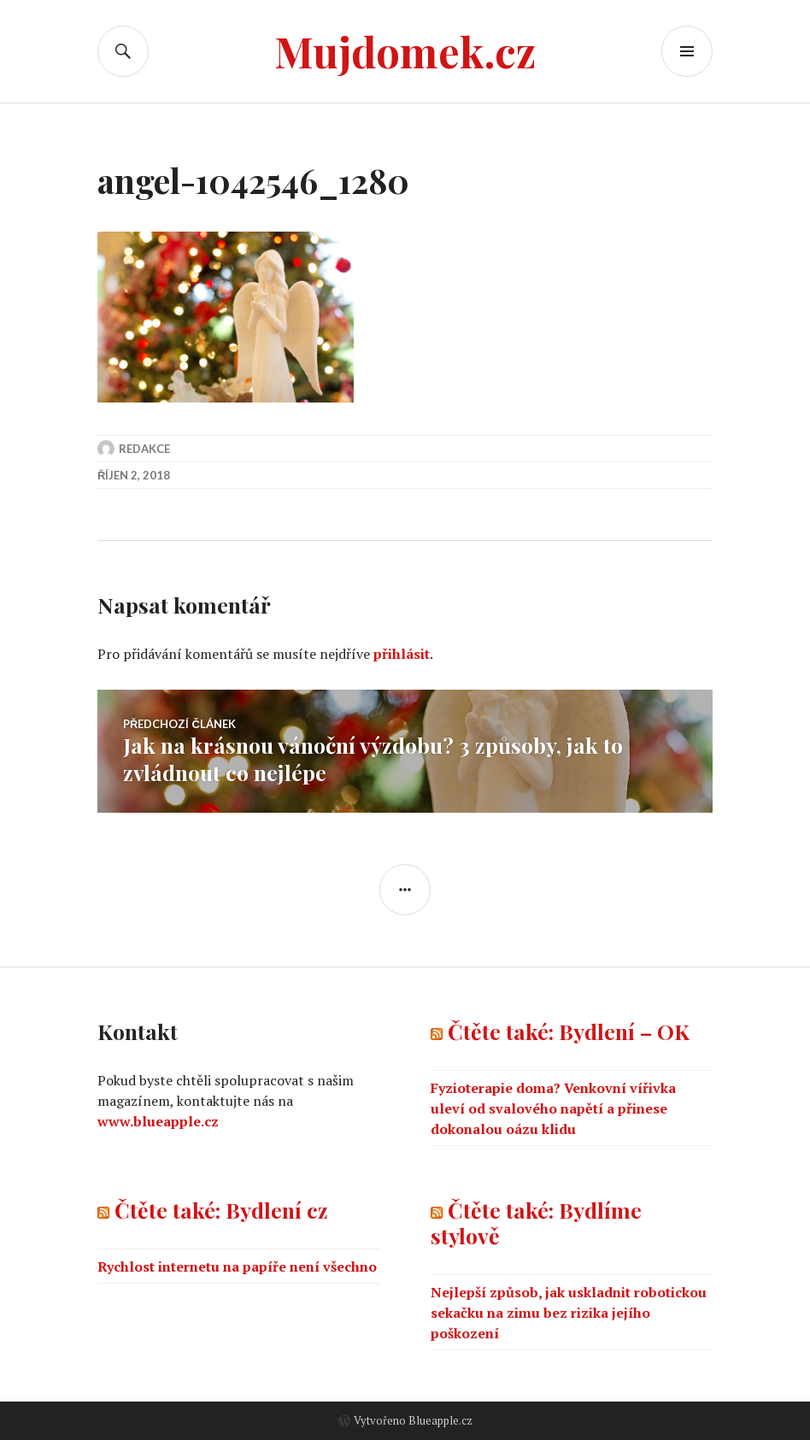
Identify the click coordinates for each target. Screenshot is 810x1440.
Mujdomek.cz (405, 51)
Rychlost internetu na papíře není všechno (237, 1266)
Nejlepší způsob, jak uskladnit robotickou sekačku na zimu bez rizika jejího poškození (569, 1313)
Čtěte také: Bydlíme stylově (536, 1222)
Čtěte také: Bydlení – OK (569, 1031)
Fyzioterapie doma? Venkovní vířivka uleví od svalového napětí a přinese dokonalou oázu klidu (553, 1108)
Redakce (144, 449)
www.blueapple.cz (158, 1121)
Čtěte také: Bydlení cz (221, 1210)
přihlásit (401, 653)
